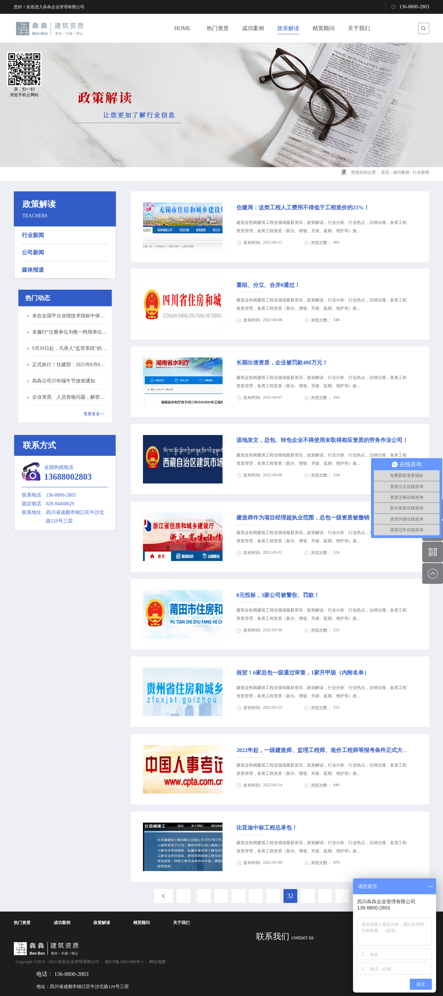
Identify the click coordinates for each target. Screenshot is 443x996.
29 (238, 896)
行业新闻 (421, 172)
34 (325, 896)
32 (290, 896)
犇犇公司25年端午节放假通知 (63, 380)
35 (342, 896)
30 (256, 896)
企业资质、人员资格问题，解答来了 (70, 397)
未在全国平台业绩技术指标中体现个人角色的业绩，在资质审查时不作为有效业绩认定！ (70, 315)
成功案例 (401, 172)
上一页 (163, 896)
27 (204, 896)
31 (273, 896)
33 (308, 896)
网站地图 (156, 961)
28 (221, 896)
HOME (182, 28)
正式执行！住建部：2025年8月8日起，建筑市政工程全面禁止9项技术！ (70, 364)
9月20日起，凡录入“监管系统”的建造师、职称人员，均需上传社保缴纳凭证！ (70, 348)
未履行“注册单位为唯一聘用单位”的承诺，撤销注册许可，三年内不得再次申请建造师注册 (70, 332)
